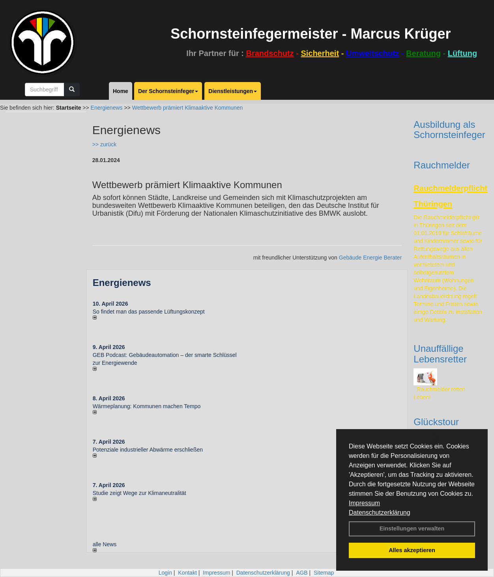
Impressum (364, 503)
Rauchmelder (442, 165)
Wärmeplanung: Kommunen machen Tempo (147, 406)
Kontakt (187, 573)
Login (165, 573)
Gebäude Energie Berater (370, 257)
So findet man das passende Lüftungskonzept (149, 311)
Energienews (122, 282)
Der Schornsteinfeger (168, 91)
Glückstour (436, 421)
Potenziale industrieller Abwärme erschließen (148, 449)
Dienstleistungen (232, 91)
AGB (302, 573)
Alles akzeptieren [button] (412, 550)
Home (120, 91)
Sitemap (324, 573)
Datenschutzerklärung (379, 512)
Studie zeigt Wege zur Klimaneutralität (139, 493)
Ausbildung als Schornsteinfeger (449, 129)
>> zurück (104, 144)
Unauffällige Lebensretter (440, 353)
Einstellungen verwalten (412, 528)
